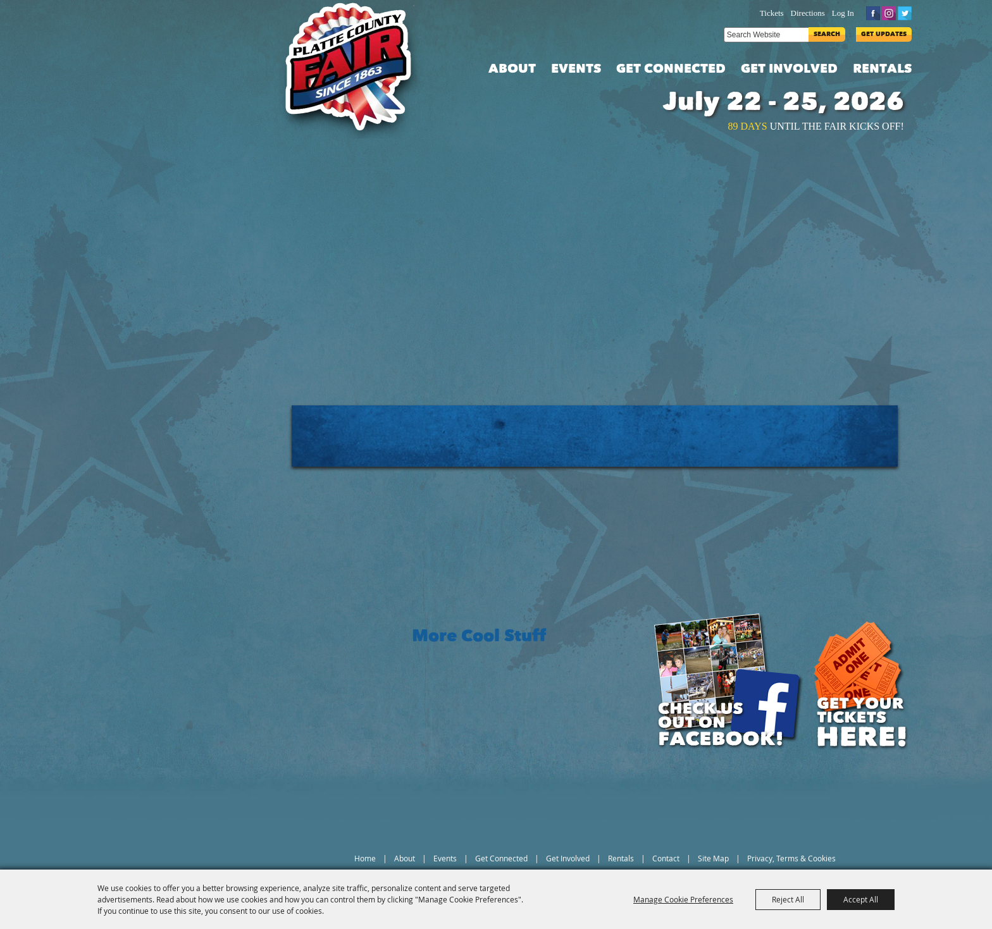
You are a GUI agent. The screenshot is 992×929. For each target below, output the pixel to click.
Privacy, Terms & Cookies (791, 858)
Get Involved (789, 69)
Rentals (882, 69)
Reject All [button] (788, 899)
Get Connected (671, 69)
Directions (808, 13)
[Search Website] (766, 34)
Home (365, 858)
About (512, 69)
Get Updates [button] (884, 34)
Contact (665, 858)
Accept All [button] (860, 899)
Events (576, 69)
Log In (843, 13)
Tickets (772, 13)
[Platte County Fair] (355, 69)
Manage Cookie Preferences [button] (683, 899)
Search (827, 34)
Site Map (713, 858)
